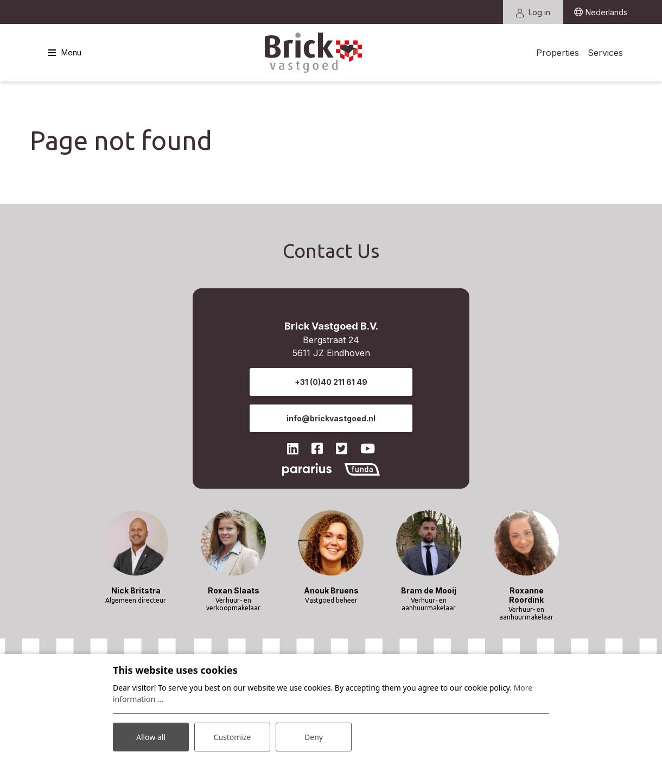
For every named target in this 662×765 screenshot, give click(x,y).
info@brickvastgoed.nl (331, 418)
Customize (232, 737)
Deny (313, 737)
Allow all (151, 737)
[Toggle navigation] (65, 52)
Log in (533, 12)
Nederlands (606, 12)
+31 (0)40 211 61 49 (331, 382)
